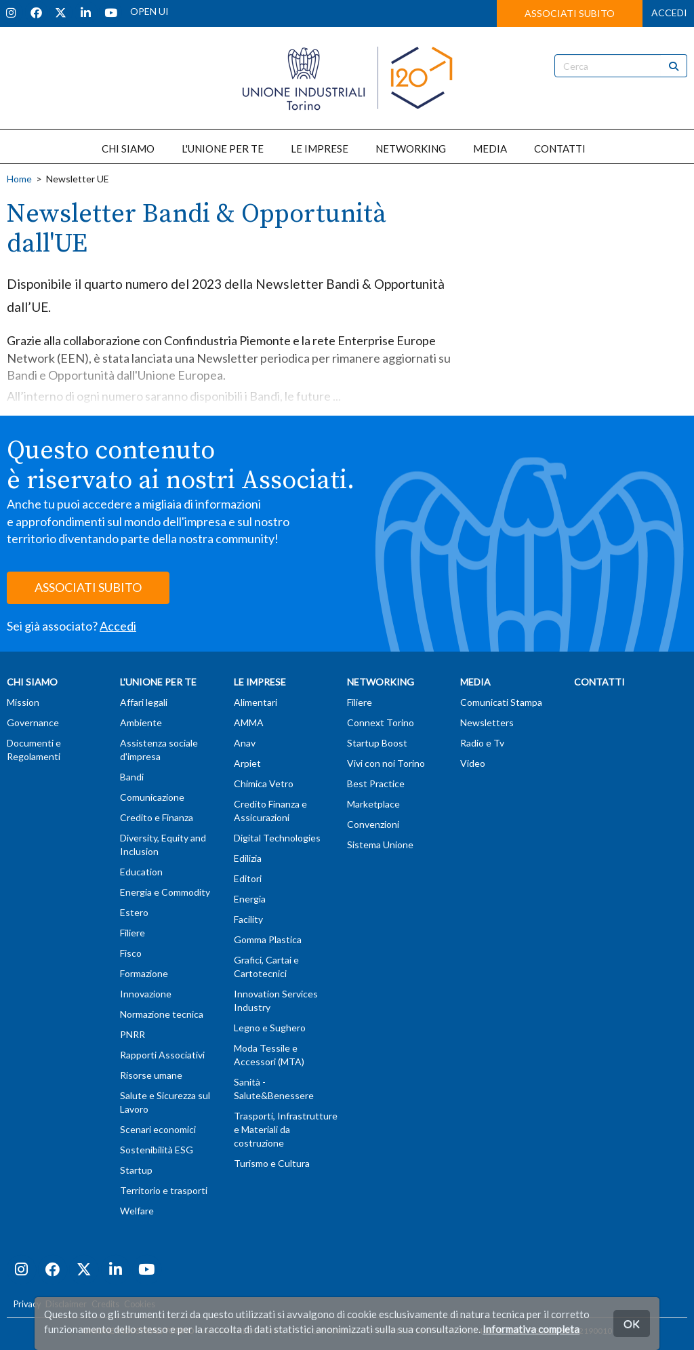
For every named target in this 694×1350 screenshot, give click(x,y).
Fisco (131, 953)
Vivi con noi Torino (386, 763)
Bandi (132, 776)
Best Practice (376, 783)
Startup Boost (377, 743)
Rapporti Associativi (162, 1054)
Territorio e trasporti (163, 1190)
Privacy (27, 1304)
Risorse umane (151, 1075)
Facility (248, 919)
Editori (248, 878)
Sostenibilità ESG (156, 1149)
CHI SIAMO (128, 148)
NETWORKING (410, 148)
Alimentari (255, 702)
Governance (33, 722)
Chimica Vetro (263, 783)
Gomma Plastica (268, 939)
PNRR (132, 1034)
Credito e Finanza (156, 817)
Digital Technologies (277, 837)
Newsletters (487, 722)
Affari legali (143, 702)
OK (632, 1323)
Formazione (144, 973)
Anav (245, 743)
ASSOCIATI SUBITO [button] (570, 13)
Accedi (118, 625)
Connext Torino (380, 722)
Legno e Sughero (270, 1027)
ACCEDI (669, 12)
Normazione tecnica (161, 1014)
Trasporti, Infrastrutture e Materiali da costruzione (286, 1129)
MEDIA (490, 148)
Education (141, 871)
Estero (134, 912)
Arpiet (247, 763)
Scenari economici (158, 1129)
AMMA (249, 722)
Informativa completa (531, 1329)
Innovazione (145, 993)
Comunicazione (152, 797)
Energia (250, 899)
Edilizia (248, 858)
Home (19, 178)
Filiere (132, 932)
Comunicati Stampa (501, 702)
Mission (23, 702)
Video (472, 763)
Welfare (137, 1210)
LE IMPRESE (319, 148)
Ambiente (141, 722)
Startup (136, 1170)
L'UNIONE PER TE (223, 148)
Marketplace (373, 804)
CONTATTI (560, 148)
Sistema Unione (380, 844)
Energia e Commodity (165, 892)
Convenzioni (373, 824)
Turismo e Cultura (272, 1163)
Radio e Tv (482, 743)
